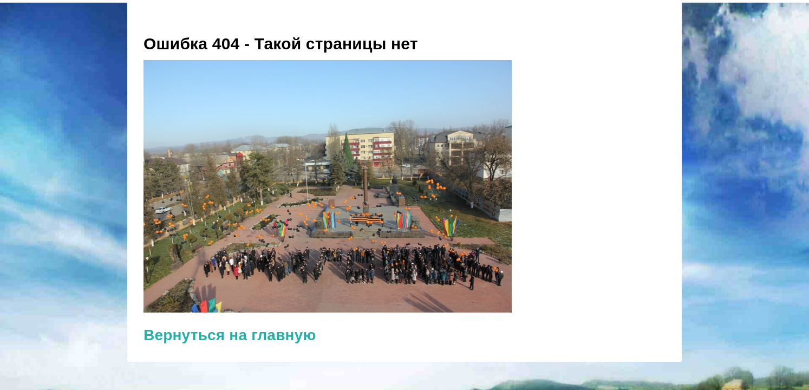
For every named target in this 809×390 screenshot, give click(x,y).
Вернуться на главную (229, 335)
